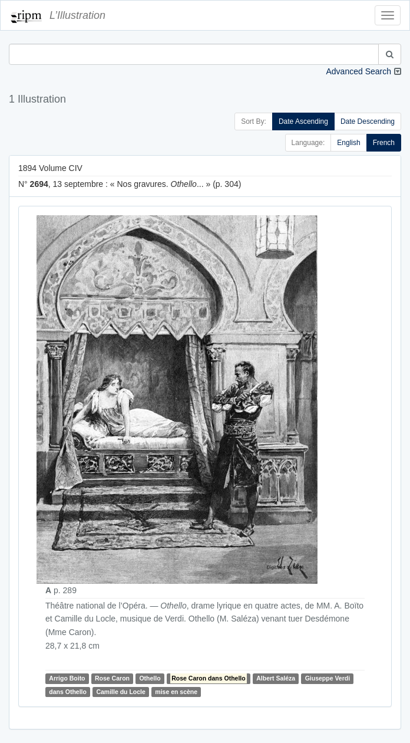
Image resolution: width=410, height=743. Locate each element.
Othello (149, 678)
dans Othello (68, 691)
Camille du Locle (120, 691)
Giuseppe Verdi (327, 678)
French (384, 143)
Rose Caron (112, 678)
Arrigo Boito (67, 678)
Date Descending (367, 121)
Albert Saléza (275, 678)
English (348, 143)
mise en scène (176, 691)
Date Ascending (303, 121)
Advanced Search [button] (358, 71)
